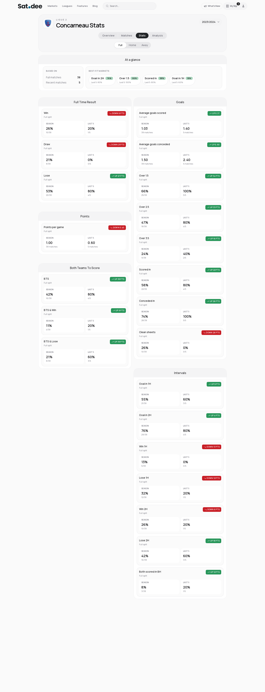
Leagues (67, 6)
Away (145, 45)
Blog (95, 6)
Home (132, 45)
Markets (52, 6)
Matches (126, 35)
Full (120, 45)
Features (82, 6)
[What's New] (212, 6)
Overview (108, 35)
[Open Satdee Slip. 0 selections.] (231, 6)
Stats (142, 35)
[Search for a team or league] (129, 6)
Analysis (157, 35)
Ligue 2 (61, 19)
